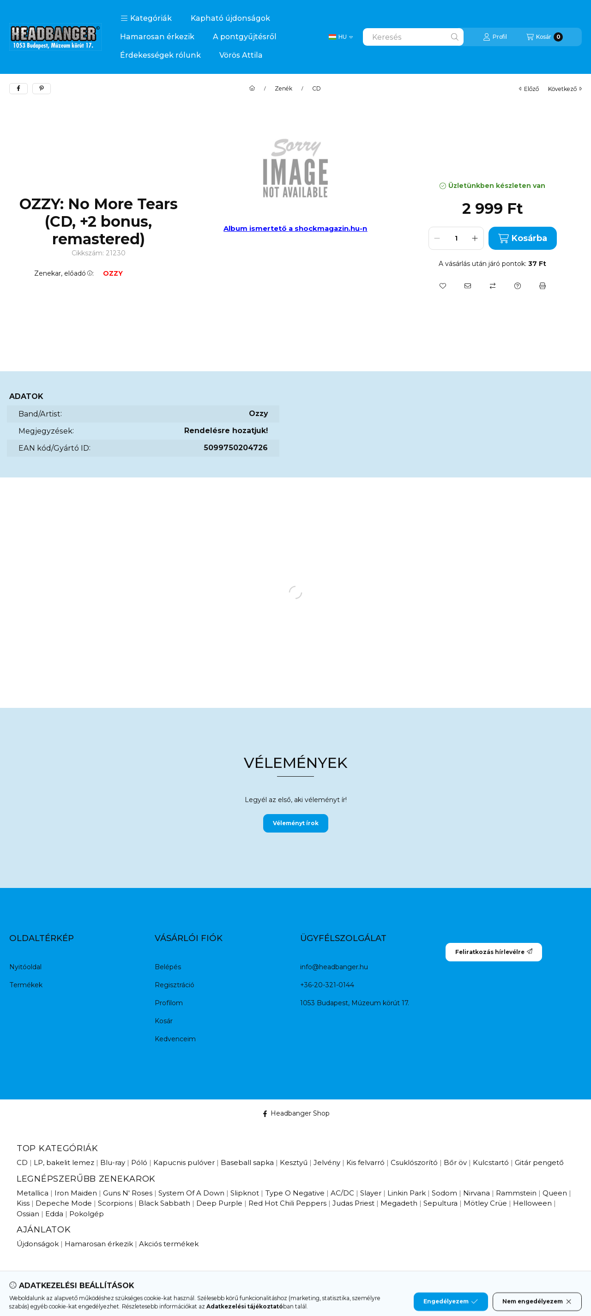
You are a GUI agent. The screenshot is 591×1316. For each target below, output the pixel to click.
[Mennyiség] (456, 238)
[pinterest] (41, 88)
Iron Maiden (75, 1193)
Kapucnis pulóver (184, 1162)
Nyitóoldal (25, 967)
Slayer (370, 1193)
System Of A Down (191, 1193)
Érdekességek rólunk (160, 55)
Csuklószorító (414, 1162)
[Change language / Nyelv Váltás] (340, 37)
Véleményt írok (296, 823)
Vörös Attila (241, 55)
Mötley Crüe (485, 1203)
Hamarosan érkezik (157, 36)
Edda (54, 1213)
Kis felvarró (365, 1162)
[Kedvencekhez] (443, 286)
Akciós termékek (169, 1243)
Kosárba (522, 238)
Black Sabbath (164, 1203)
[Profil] (494, 37)
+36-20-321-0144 (327, 985)
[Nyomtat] (542, 286)
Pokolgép (86, 1213)
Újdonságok (38, 1243)
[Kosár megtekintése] (544, 37)
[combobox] (413, 37)
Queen (555, 1193)
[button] (146, 18)
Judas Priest (353, 1203)
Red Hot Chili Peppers (287, 1203)
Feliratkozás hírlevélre (493, 951)
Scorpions (115, 1203)
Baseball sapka (247, 1162)
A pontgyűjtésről (245, 36)
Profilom (169, 1003)
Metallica (32, 1193)
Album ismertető (256, 228)
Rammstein (516, 1193)
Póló (139, 1162)
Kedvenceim (175, 1039)
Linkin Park (406, 1193)
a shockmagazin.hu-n (328, 228)
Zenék (283, 88)
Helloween (532, 1203)
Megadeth (398, 1203)
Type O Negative (295, 1193)
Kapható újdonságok (230, 18)
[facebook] (18, 88)
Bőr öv (455, 1162)
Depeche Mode (64, 1203)
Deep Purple (219, 1203)
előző (529, 88)
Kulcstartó (491, 1162)
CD (316, 88)
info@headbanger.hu (334, 967)
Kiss (23, 1203)
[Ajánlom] (468, 286)
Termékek (25, 985)
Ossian (28, 1213)
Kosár (164, 1021)
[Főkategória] (252, 88)
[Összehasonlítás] (493, 286)
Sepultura (440, 1203)
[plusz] (475, 238)
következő (565, 88)
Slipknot (244, 1193)
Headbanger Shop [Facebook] (296, 1113)
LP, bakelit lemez (64, 1162)
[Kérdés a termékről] (517, 286)
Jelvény (327, 1162)
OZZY (113, 274)
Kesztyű (294, 1162)
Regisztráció (174, 985)
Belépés (168, 967)
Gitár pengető (539, 1162)
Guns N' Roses (127, 1193)
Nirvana (476, 1193)
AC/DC (342, 1193)
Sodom (444, 1193)
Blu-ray (112, 1162)
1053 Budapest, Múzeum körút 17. (354, 1003)
